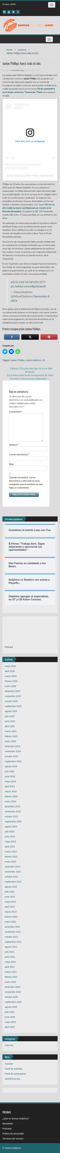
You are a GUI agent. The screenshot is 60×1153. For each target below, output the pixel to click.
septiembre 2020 (13, 1002)
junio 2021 (10, 957)
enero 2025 (10, 741)
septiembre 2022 (13, 881)
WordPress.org (12, 1078)
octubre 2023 (11, 816)
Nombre (14, 444)
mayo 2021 (10, 962)
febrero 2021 (11, 977)
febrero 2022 (11, 916)
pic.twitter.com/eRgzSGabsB (28, 286)
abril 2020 (10, 1027)
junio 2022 (10, 896)
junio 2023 (10, 836)
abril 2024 (10, 786)
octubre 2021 (11, 937)
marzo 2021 (11, 972)
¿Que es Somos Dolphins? (15, 1118)
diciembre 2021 (12, 927)
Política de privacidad (13, 1133)
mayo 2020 (10, 1022)
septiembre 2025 (13, 706)
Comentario (15, 411)
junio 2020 (10, 1017)
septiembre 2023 (13, 821)
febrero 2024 (11, 796)
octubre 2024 (11, 756)
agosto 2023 (11, 826)
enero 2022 (10, 921)
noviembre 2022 (13, 871)
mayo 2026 (10, 666)
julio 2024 (9, 771)
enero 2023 (10, 861)
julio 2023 (9, 831)
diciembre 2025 (12, 691)
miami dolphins (33, 360)
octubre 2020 (11, 997)
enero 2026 (10, 686)
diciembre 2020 (12, 987)
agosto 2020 (11, 1007)
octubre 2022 (11, 876)
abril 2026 (10, 671)
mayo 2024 (10, 781)
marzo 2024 (11, 791)
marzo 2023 (11, 851)
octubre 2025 (11, 701)
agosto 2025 (11, 711)
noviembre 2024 (13, 751)
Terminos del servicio (12, 1138)
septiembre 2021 (13, 942)
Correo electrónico (19, 454)
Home (9, 50)
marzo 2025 (11, 731)
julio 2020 (9, 1012)
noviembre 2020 (13, 992)
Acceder (9, 1063)
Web (11, 464)
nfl (43, 360)
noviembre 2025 (13, 696)
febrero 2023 (11, 856)
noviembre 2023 (13, 811)
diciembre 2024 (12, 746)
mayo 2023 (10, 841)
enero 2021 (10, 982)
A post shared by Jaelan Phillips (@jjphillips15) (30, 175)
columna (22, 50)
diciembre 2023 (12, 806)
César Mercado (17, 70)
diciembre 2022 (12, 866)
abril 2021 (10, 967)
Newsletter (7, 1123)
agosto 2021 (11, 947)
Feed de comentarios (15, 1073)
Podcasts (7, 1128)
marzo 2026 (11, 676)
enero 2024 (10, 801)
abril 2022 (10, 906)
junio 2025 (10, 721)
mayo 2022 (10, 901)
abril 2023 (10, 846)
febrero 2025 (11, 736)
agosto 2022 (11, 886)
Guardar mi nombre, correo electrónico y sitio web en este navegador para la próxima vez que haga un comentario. (26, 482)
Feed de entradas (13, 1068)
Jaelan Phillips (17, 360)
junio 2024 (10, 776)
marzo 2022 (11, 911)
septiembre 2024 (13, 761)
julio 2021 (9, 952)
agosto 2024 (11, 766)
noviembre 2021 (13, 932)
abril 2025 (10, 726)
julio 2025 (9, 716)
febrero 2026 (11, 681)
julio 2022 (9, 891)
